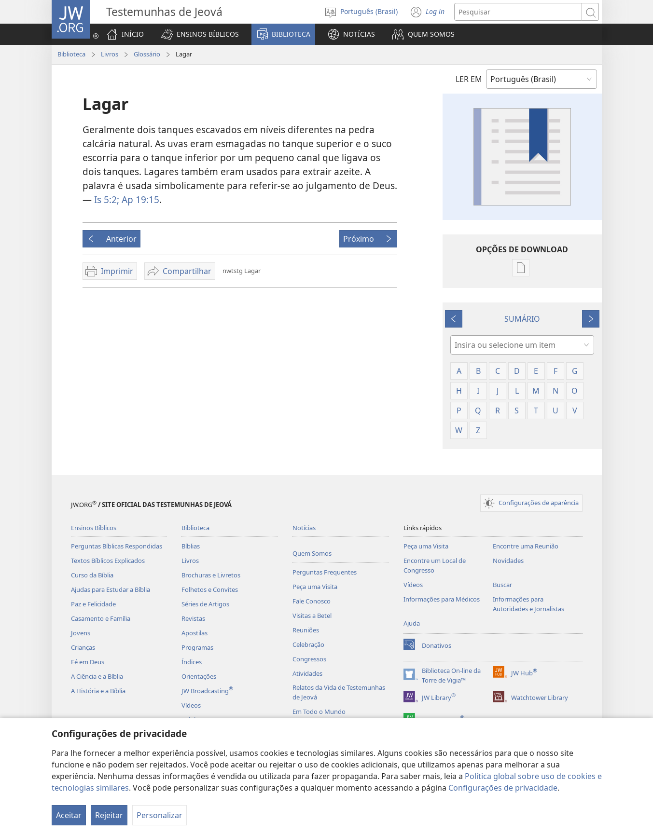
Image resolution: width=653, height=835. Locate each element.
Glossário (147, 54)
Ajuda (411, 623)
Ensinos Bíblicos (93, 527)
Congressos (309, 659)
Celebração (308, 644)
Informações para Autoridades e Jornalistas (528, 604)
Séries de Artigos (205, 604)
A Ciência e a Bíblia (97, 676)
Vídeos (191, 705)
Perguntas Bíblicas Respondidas (116, 546)
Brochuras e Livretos (210, 575)
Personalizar (159, 815)
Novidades (508, 560)
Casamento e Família (100, 618)
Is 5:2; (106, 199)
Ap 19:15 (139, 199)
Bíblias (190, 546)
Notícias (304, 527)
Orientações (198, 676)
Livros (109, 54)
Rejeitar (109, 815)
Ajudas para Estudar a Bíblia (110, 589)
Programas (197, 647)
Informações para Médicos (441, 599)
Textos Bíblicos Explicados (108, 560)
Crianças (83, 647)
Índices (191, 661)
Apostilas (194, 633)
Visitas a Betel (312, 615)
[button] (200, 34)
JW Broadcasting (207, 690)
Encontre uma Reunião (525, 546)
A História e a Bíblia (98, 690)
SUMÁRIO (522, 319)
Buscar (502, 584)
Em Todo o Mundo (319, 711)
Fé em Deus (87, 661)
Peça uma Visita (314, 586)
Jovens (80, 633)
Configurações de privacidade (502, 787)
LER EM (469, 79)
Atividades (307, 673)
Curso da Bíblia (92, 575)
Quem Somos (312, 553)
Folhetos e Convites (209, 589)
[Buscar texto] (518, 12)
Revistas (193, 618)
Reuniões (305, 630)
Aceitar (69, 815)
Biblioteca (71, 54)
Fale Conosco (311, 601)
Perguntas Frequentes (324, 572)
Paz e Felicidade (93, 604)
